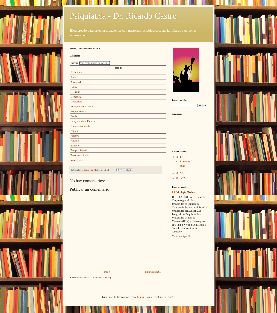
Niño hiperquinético (81, 125)
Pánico (74, 130)
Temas (181, 165)
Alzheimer (76, 72)
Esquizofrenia (78, 111)
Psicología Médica (185, 192)
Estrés (73, 116)
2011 (178, 178)
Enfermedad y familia (82, 106)
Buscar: (74, 62)
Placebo (74, 135)
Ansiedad (75, 82)
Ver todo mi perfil (181, 236)
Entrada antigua (153, 271)
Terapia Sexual (78, 150)
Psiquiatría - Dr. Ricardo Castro (123, 15)
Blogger (171, 297)
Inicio (107, 271)
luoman (141, 297)
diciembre (184, 161)
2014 (179, 157)
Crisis (73, 86)
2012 (179, 173)
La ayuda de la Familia (82, 121)
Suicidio (74, 145)
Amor (73, 77)
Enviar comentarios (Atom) (97, 277)
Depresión (76, 101)
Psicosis (74, 140)
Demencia (75, 96)
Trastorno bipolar (79, 155)
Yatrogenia (76, 159)
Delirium (75, 91)
